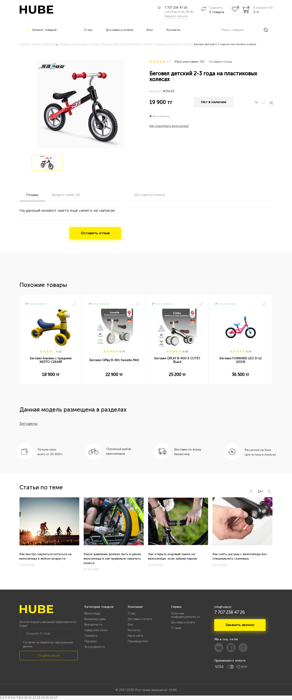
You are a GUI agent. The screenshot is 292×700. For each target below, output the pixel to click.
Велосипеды (92, 613)
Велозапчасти (93, 624)
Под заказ (90, 641)
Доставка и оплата (119, 30)
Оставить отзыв (220, 62)
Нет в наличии (213, 102)
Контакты (173, 30)
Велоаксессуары (94, 619)
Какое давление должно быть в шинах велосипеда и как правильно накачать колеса (112, 558)
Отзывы (176, 628)
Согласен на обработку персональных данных (48, 644)
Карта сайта (135, 635)
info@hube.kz (222, 607)
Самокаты (90, 635)
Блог (150, 30)
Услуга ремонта (94, 646)
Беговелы (29, 423)
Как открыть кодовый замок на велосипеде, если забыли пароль (172, 556)
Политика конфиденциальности (185, 615)
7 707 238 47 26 (176, 8)
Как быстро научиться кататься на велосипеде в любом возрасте (45, 556)
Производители (138, 641)
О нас (88, 30)
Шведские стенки (95, 630)
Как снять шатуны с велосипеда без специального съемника (240, 556)
